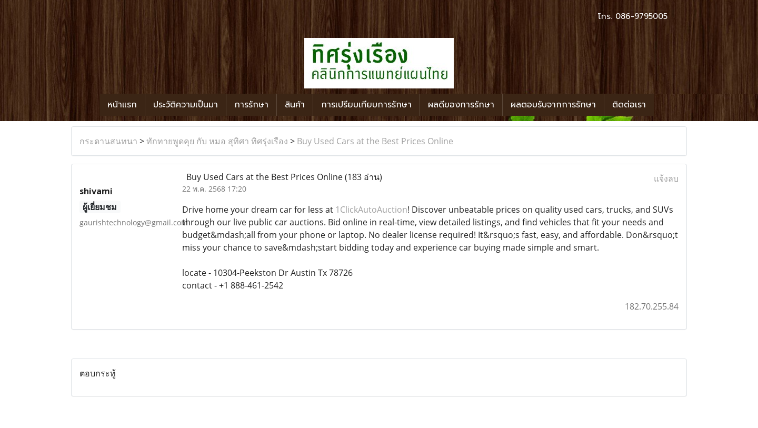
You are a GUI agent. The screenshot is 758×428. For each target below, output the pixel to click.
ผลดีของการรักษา (461, 104)
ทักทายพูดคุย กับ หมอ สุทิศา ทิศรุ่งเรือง (217, 141)
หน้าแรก (122, 104)
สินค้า (295, 104)
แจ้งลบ (666, 178)
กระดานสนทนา (108, 141)
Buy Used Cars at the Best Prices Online (375, 141)
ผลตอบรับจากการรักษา (553, 104)
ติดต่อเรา (629, 104)
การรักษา (251, 104)
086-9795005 (641, 16)
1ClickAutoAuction (371, 209)
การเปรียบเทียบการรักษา (366, 104)
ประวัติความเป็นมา (185, 104)
